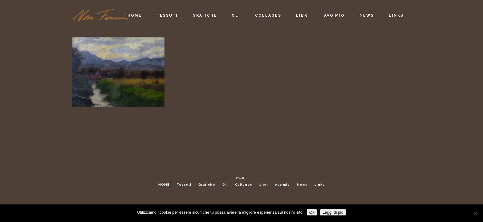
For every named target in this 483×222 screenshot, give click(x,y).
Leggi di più (333, 212)
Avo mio (282, 184)
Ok (312, 212)
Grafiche (206, 184)
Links (320, 184)
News (302, 184)
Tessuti (184, 184)
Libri (263, 184)
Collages (243, 184)
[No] (475, 213)
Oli (225, 184)
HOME (163, 184)
